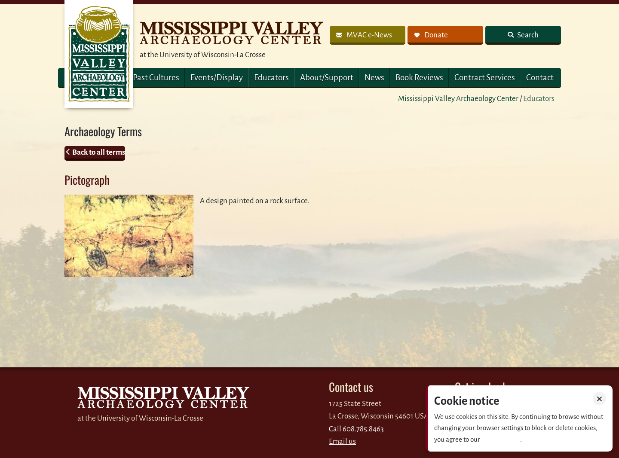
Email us (342, 441)
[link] (367, 35)
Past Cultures (156, 77)
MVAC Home (98, 54)
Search (527, 35)
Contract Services (484, 77)
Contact (540, 77)
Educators (271, 77)
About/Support (326, 77)
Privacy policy (500, 439)
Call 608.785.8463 (356, 429)
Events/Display (216, 77)
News (374, 77)
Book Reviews (419, 77)
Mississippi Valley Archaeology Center (458, 99)
